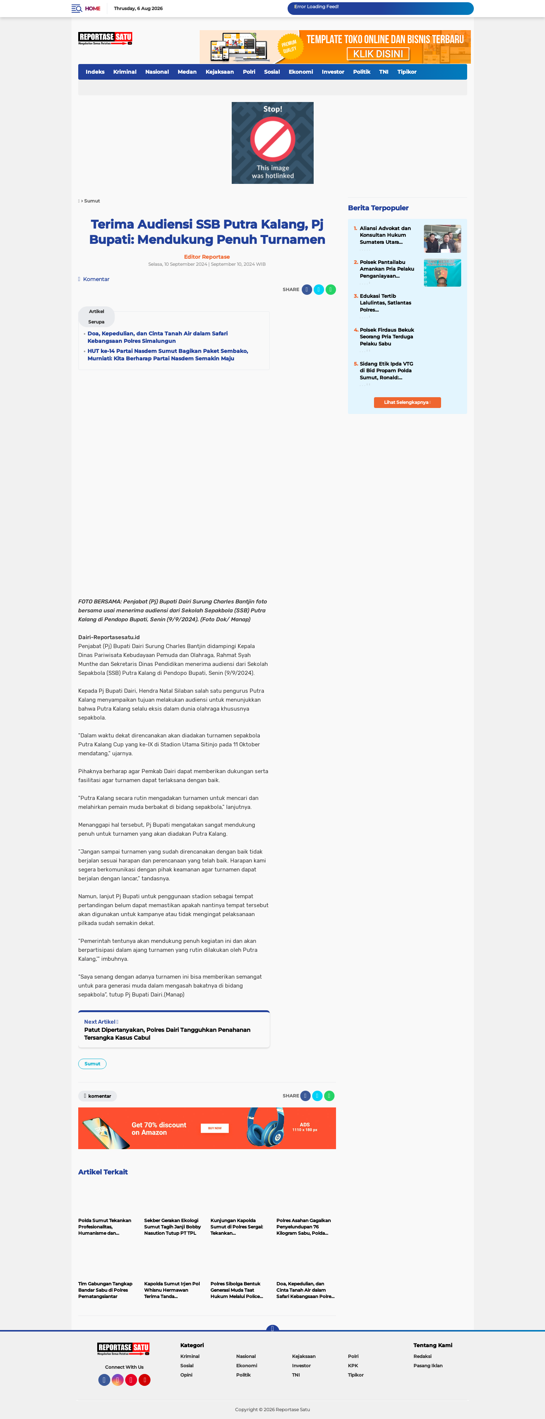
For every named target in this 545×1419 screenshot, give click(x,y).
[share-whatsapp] (331, 289)
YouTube (150, 1383)
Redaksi (422, 1356)
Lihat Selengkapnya (407, 402)
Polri (249, 71)
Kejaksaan (220, 71)
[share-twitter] (319, 289)
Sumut (92, 1063)
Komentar (94, 279)
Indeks (95, 71)
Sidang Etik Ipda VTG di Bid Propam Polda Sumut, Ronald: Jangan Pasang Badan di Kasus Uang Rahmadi (388, 371)
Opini (186, 1375)
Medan (187, 71)
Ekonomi (301, 71)
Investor (333, 71)
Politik (361, 71)
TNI (384, 71)
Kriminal (124, 71)
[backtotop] (272, 1331)
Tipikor (406, 71)
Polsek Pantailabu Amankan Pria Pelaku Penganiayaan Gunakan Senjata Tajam (387, 269)
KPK (353, 1365)
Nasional (157, 71)
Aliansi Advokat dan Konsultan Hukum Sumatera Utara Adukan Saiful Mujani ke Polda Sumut (387, 235)
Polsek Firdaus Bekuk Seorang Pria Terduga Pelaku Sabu (387, 336)
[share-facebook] (307, 289)
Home (92, 8)
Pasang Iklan (428, 1365)
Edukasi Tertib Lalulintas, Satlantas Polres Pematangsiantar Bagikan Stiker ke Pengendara (385, 303)
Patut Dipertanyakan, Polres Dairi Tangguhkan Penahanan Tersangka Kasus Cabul (167, 1033)
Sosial (272, 71)
